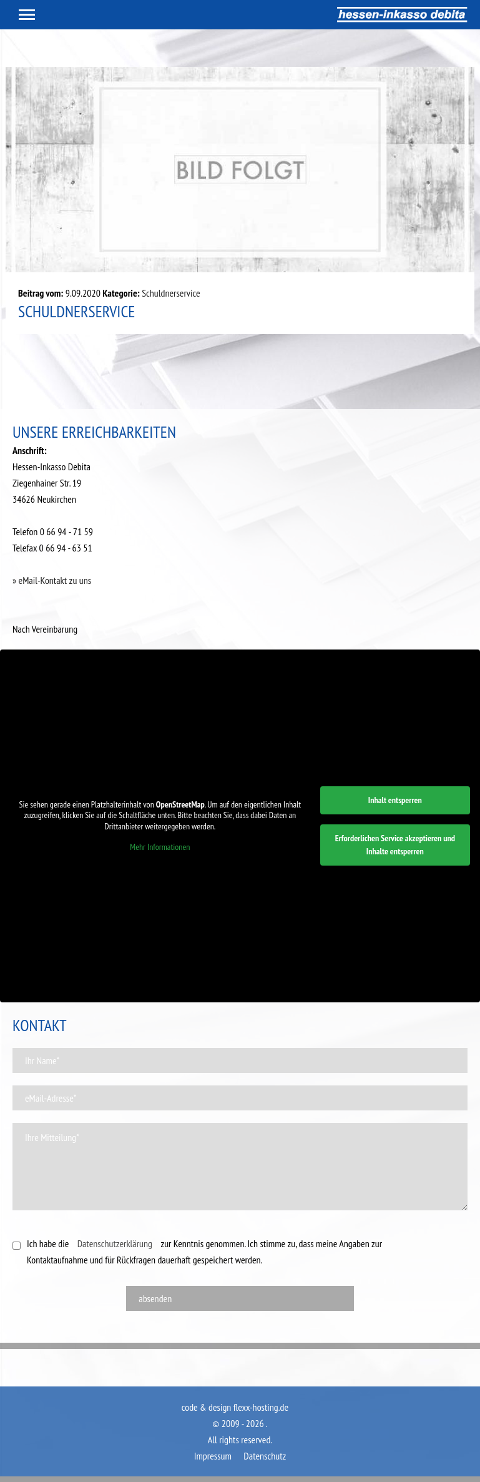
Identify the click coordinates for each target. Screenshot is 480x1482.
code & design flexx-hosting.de (235, 1407)
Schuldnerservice (171, 293)
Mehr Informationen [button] (160, 847)
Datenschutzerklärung (114, 1243)
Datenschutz (264, 1456)
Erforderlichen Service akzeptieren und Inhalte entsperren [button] (395, 844)
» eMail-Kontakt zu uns (51, 580)
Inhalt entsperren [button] (395, 800)
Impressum (213, 1456)
